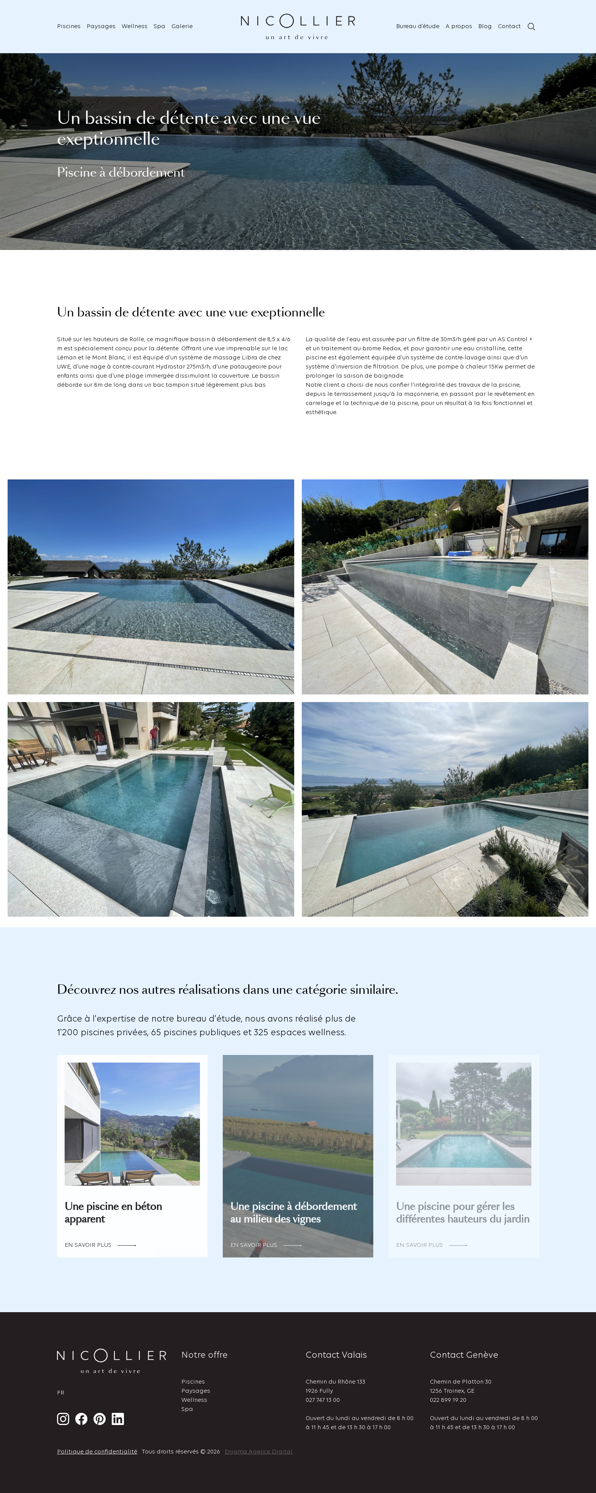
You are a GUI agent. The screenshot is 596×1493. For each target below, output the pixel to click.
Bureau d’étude (417, 27)
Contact (509, 27)
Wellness (134, 27)
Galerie (182, 27)
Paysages (101, 27)
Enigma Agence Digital (259, 1452)
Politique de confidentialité (97, 1452)
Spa (159, 27)
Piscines (69, 27)
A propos (458, 27)
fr (60, 1393)
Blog (485, 27)
